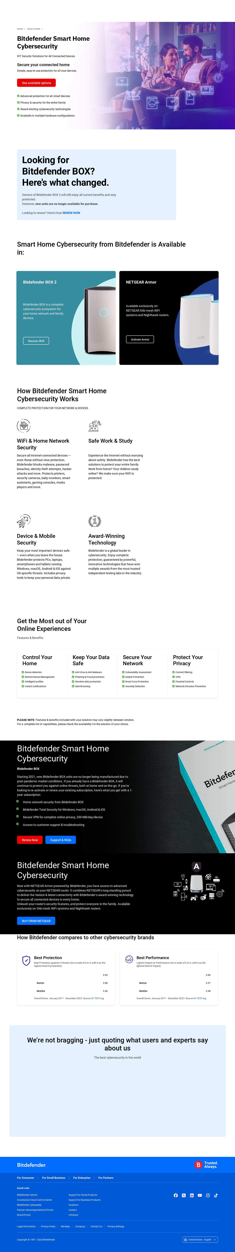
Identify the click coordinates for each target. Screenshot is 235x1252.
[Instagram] (208, 1195)
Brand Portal (23, 1214)
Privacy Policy (48, 1226)
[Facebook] (176, 1195)
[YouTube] (200, 1195)
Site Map (65, 1226)
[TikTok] (216, 1195)
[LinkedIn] (192, 1195)
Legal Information (26, 1226)
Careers (73, 1209)
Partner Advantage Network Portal (35, 1209)
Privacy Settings (115, 1226)
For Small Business (53, 1177)
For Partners (105, 1177)
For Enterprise (81, 1177)
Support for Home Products (83, 1194)
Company (80, 1226)
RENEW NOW (71, 213)
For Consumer (25, 1177)
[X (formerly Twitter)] (184, 1195)
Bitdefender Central (27, 1194)
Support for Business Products (84, 1199)
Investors (73, 1204)
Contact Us (96, 1226)
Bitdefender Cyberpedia (29, 1204)
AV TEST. (95, 998)
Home (20, 28)
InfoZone (73, 1214)
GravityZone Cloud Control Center (34, 1199)
